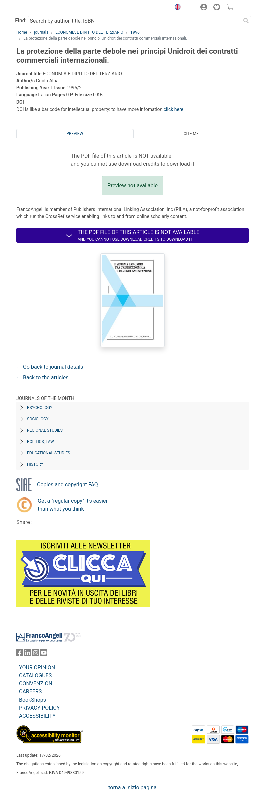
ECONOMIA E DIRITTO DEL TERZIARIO (89, 32)
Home (21, 32)
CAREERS (30, 691)
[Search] (246, 20)
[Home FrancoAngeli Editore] (39, 8)
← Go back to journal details (49, 367)
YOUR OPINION (37, 667)
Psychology (39, 407)
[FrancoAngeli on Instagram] (35, 654)
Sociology (37, 419)
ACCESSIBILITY (37, 716)
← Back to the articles (42, 377)
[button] (176, 8)
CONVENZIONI (36, 683)
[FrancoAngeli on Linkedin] (27, 654)
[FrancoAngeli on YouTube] (43, 654)
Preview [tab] (74, 133)
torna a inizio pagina (132, 787)
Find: (20, 20)
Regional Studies (45, 430)
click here (173, 109)
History (35, 464)
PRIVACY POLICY (39, 708)
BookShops (32, 699)
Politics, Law (40, 441)
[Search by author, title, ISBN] (134, 20)
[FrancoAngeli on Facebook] (19, 654)
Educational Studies (48, 453)
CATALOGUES (35, 675)
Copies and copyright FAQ (67, 484)
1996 (135, 32)
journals (41, 32)
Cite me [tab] (191, 133)
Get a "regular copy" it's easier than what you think (73, 504)
